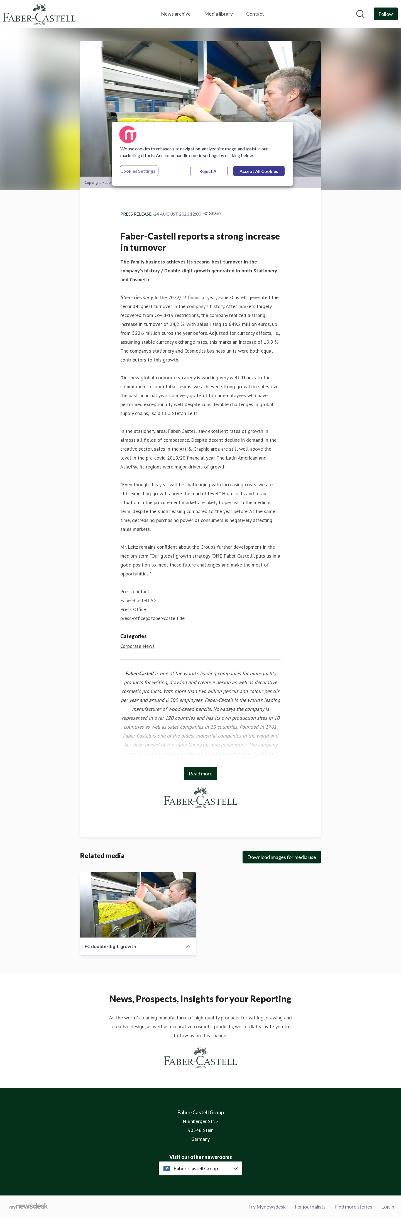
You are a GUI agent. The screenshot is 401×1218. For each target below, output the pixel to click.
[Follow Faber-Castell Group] (386, 14)
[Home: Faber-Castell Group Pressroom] (39, 14)
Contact (255, 14)
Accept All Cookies (258, 171)
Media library (218, 14)
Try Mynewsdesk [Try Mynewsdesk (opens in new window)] (267, 1207)
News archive (176, 14)
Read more (200, 773)
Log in (387, 1207)
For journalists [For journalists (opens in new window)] (310, 1207)
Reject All (209, 171)
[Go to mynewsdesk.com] (29, 1206)
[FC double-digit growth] (138, 905)
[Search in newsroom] (360, 13)
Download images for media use (281, 857)
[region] (202, 154)
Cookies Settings (137, 171)
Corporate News (137, 646)
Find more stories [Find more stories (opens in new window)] (353, 1207)
